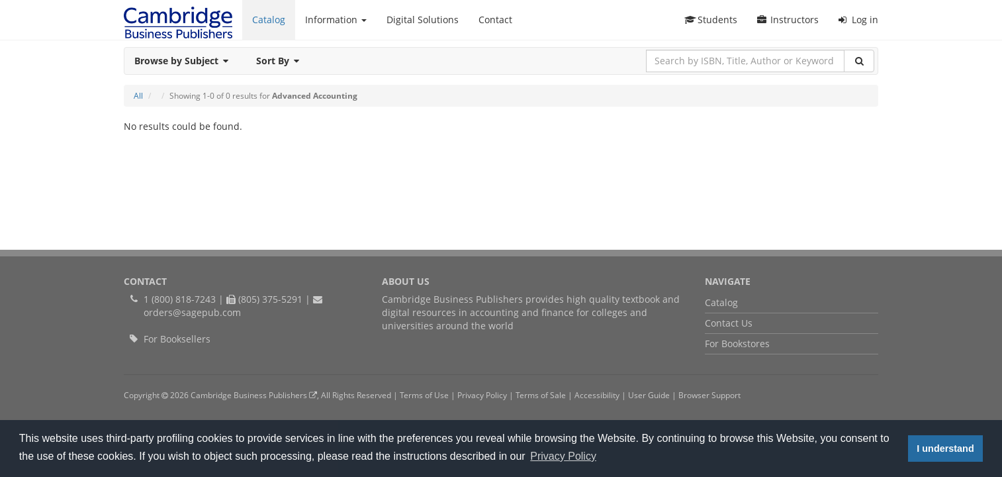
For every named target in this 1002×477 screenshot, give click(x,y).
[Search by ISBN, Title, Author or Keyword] (745, 61)
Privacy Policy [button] (563, 456)
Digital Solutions (423, 19)
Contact (495, 19)
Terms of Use (424, 395)
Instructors (788, 19)
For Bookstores (737, 343)
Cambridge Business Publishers (254, 395)
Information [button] (336, 19)
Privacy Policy (482, 395)
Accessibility (596, 395)
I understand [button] (945, 448)
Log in (858, 19)
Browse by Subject (185, 60)
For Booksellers (177, 339)
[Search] (859, 61)
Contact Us (728, 323)
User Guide (649, 395)
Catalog (268, 19)
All (138, 95)
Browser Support (709, 395)
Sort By (281, 60)
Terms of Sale (541, 395)
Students (710, 19)
